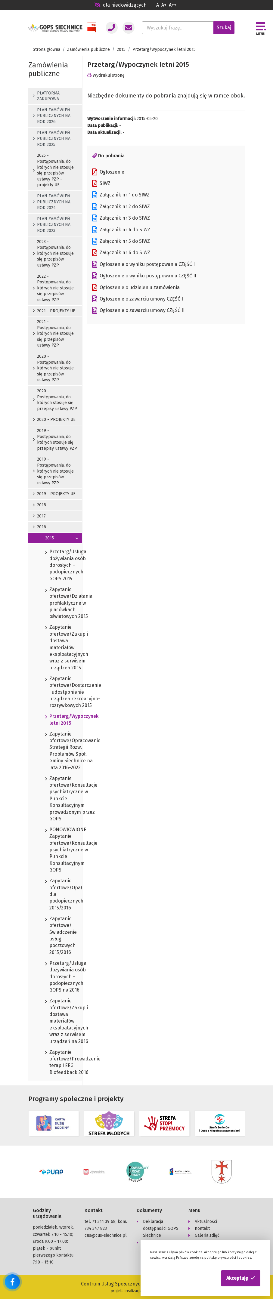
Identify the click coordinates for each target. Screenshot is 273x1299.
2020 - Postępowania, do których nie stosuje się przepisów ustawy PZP (53, 368)
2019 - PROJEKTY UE (54, 493)
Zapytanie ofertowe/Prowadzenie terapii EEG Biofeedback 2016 (55, 1062)
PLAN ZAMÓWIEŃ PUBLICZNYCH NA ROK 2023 (51, 224)
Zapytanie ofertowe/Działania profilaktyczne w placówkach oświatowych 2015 (55, 603)
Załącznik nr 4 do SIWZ (121, 230)
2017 (39, 516)
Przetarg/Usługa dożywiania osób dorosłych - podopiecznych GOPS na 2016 (55, 977)
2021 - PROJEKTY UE (54, 310)
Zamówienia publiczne (88, 49)
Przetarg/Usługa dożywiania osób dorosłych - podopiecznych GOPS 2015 (55, 565)
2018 (39, 505)
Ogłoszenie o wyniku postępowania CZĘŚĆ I (143, 264)
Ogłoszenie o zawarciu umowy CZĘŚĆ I (137, 299)
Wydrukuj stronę (106, 75)
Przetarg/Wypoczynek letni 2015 (55, 720)
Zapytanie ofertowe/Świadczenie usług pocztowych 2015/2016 (55, 936)
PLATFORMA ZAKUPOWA (46, 96)
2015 (121, 49)
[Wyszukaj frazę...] (178, 27)
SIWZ (101, 183)
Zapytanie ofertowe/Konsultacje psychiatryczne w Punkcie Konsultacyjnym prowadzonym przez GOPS (55, 799)
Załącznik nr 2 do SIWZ (121, 206)
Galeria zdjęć (207, 1235)
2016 (39, 526)
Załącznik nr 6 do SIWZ (121, 252)
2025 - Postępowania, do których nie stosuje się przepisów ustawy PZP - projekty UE (53, 170)
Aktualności (206, 1221)
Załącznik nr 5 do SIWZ (121, 241)
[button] (240, 1278)
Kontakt (202, 1228)
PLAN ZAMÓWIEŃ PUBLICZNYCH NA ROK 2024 (51, 201)
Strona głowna (46, 49)
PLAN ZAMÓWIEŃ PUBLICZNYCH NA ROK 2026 (51, 115)
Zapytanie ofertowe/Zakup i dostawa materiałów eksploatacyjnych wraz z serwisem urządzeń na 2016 (55, 1021)
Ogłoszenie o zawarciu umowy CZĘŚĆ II (138, 310)
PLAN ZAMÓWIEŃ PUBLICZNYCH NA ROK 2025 (51, 138)
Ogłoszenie (108, 172)
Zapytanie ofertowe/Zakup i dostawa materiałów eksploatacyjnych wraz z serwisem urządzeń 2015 (55, 647)
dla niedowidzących (121, 5)
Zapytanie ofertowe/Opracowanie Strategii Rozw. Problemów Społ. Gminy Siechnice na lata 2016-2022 (55, 751)
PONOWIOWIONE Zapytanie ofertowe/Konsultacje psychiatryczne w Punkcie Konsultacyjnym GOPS (55, 850)
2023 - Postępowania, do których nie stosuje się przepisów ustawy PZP (53, 253)
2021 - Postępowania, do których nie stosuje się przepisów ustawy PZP (53, 333)
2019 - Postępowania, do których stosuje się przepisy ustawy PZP (55, 439)
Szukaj (224, 27)
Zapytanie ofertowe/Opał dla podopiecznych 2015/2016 (55, 894)
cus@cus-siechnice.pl (106, 1235)
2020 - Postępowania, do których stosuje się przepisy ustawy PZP (55, 399)
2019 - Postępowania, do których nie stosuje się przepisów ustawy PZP (53, 471)
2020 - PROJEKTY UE (54, 419)
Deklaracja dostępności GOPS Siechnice (160, 1228)
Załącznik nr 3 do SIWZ (121, 218)
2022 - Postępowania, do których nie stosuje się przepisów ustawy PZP (53, 288)
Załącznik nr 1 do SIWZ (121, 195)
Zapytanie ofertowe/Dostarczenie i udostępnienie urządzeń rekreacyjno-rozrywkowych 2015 (55, 692)
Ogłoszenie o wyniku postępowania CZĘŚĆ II (144, 276)
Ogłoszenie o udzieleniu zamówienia (136, 287)
